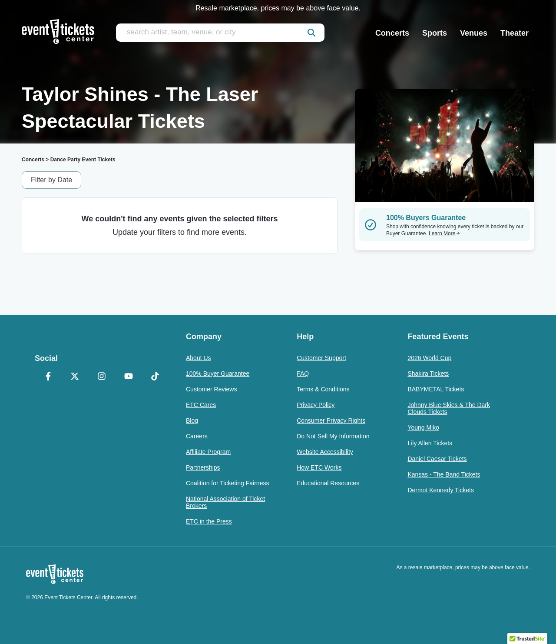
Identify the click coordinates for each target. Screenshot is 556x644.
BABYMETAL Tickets (435, 389)
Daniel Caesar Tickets (437, 458)
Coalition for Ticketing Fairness (227, 483)
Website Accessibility (325, 451)
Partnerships (203, 467)
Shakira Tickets (428, 373)
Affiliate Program (208, 451)
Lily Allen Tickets (429, 443)
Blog (192, 420)
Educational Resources (328, 483)
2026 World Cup (429, 357)
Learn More (444, 233)
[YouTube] (128, 377)
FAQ (303, 373)
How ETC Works (319, 467)
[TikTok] (155, 377)
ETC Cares (201, 404)
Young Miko (423, 427)
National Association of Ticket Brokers (225, 502)
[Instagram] (101, 377)
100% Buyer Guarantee (217, 373)
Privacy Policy (315, 404)
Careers (197, 436)
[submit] (311, 32)
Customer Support (321, 357)
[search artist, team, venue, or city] (220, 32)
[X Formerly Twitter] (75, 377)
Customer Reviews (211, 389)
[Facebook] (48, 377)
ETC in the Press (209, 521)
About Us (198, 357)
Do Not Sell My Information (333, 436)
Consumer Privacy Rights (331, 420)
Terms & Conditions (323, 389)
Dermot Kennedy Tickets (440, 490)
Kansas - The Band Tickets (443, 474)
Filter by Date (51, 180)
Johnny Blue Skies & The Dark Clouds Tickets (448, 408)
